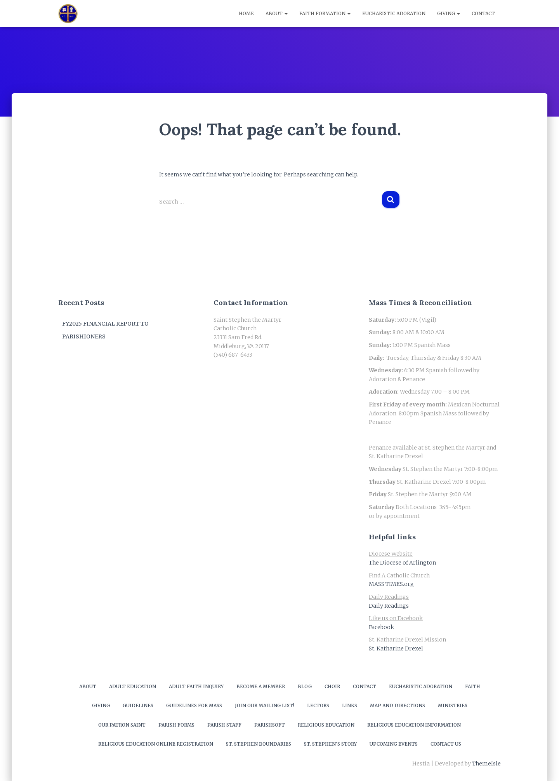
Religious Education (326, 725)
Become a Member (260, 686)
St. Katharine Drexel (396, 648)
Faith (472, 686)
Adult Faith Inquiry (196, 686)
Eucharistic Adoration (393, 13)
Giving (448, 13)
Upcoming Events (394, 744)
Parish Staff (224, 725)
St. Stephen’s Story (330, 744)
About (277, 13)
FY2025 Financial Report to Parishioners (105, 330)
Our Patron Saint (122, 725)
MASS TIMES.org (391, 584)
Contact (483, 13)
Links (349, 705)
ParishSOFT (269, 725)
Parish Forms (176, 725)
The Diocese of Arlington (402, 562)
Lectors (318, 705)
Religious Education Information (414, 725)
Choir (332, 686)
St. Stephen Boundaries (258, 744)
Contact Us (446, 744)
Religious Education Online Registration (155, 744)
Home (246, 13)
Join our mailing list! (264, 705)
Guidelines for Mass (194, 705)
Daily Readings (389, 605)
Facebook (381, 627)
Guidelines (138, 705)
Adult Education (132, 686)
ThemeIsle (486, 763)
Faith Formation (325, 13)
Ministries (452, 705)
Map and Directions (397, 705)
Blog (305, 686)
